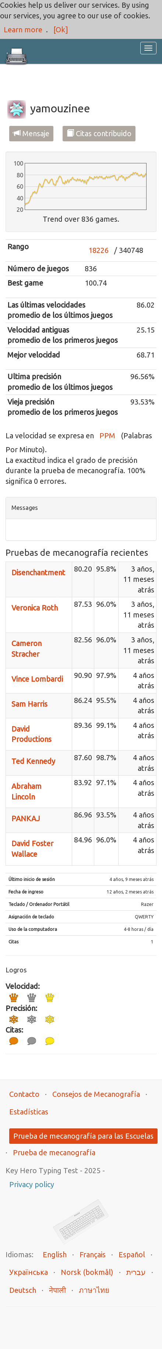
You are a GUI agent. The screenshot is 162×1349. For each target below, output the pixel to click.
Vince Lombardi (37, 679)
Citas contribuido (99, 133)
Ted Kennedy (33, 761)
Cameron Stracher (26, 648)
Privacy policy (31, 1184)
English (55, 1254)
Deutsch (22, 1290)
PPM (107, 435)
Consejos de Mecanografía (96, 1094)
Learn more (23, 29)
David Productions (31, 734)
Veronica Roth (34, 607)
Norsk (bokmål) (87, 1272)
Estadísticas (28, 1111)
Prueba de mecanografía (54, 1152)
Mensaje (31, 133)
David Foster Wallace (32, 848)
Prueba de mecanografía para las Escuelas (83, 1136)
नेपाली (57, 1290)
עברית (136, 1272)
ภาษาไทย (94, 1290)
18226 (98, 250)
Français (93, 1254)
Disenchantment (38, 572)
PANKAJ (25, 818)
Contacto (24, 1094)
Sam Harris (29, 704)
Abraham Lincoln (26, 791)
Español (132, 1254)
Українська (28, 1272)
